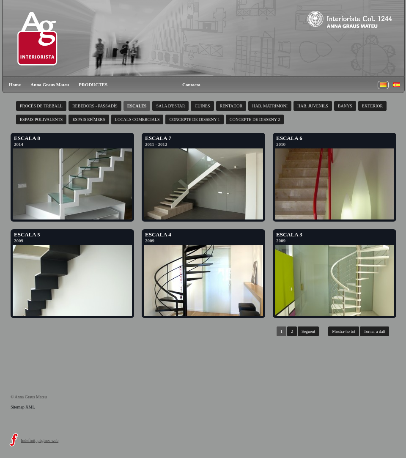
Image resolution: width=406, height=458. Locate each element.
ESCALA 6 (289, 138)
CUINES (202, 106)
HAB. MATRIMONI (270, 106)
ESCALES (137, 106)
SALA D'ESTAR (170, 106)
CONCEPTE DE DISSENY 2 (255, 119)
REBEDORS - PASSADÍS (95, 106)
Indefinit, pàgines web (39, 440)
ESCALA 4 (158, 234)
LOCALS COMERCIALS (137, 119)
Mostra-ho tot (343, 331)
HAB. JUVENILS (312, 106)
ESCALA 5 (27, 234)
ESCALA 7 (158, 138)
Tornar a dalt (374, 331)
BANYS (345, 106)
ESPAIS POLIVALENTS (41, 119)
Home (15, 84)
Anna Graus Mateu (49, 84)
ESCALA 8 (27, 138)
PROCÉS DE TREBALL (41, 106)
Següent (308, 331)
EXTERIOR (372, 106)
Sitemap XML (23, 407)
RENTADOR (231, 106)
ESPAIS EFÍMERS (88, 119)
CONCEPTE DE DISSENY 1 (194, 119)
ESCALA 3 (289, 234)
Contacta (191, 84)
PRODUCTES (93, 84)
